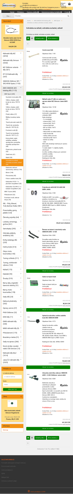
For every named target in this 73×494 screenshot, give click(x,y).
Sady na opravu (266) (11, 342)
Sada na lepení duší (49, 277)
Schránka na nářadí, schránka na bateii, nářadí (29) (14, 163)
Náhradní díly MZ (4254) (9, 55)
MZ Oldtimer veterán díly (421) (10, 69)
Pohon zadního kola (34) (13, 179)
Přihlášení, (20, 12)
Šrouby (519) (8, 279)
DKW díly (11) (8, 318)
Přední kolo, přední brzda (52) (13, 151)
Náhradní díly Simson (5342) (11, 62)
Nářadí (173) (7, 270)
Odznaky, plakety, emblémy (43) (9, 235)
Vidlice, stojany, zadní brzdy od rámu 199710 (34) (13, 110)
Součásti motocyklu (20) (13, 98)
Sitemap (5, 430)
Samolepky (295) (9, 229)
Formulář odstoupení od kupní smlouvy (13, 463)
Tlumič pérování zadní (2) (13, 123)
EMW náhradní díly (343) (10, 323)
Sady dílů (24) (8, 297)
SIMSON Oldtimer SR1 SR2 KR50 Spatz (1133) (11, 83)
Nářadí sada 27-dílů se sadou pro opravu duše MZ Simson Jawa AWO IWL (55, 102)
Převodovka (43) (11, 176)
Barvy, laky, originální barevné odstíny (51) (10, 285)
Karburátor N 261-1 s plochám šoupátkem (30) (13, 183)
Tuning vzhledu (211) (11, 259)
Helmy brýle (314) (9, 248)
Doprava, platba (33, 12)
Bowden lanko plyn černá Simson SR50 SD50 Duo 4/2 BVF (12, 41)
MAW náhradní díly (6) (11, 329)
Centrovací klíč (47, 51)
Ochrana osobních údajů (9, 482)
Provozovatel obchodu (8, 467)
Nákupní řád (5, 478)
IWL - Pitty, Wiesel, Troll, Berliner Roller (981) (12, 205)
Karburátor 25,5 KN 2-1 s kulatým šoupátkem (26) (13, 188)
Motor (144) (9, 173)
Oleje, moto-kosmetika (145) (9, 253)
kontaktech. (47, 9)
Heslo (5, 382)
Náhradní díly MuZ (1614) (9, 355)
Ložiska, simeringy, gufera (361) (10, 223)
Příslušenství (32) (9, 195)
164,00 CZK (12, 47)
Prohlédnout (47, 73)
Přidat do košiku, (48, 94)
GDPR (3, 474)
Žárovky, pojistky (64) (11, 218)
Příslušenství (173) (10, 334)
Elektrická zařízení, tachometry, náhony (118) (14, 169)
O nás (67, 12)
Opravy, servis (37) (10, 309)
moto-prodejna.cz (7, 471)
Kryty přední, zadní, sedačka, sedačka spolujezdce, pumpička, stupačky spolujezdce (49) (13, 143)
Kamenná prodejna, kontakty (52, 12)
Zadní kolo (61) (10, 155)
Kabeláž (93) (7, 275)
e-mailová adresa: (8, 374)
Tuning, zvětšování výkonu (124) (10, 264)
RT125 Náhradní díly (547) (10, 76)
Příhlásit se (12, 390)
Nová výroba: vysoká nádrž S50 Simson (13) (11, 348)
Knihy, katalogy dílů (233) (10, 242)
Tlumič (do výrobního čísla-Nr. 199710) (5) (12, 127)
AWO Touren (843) (10, 192)
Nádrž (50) (9, 158)
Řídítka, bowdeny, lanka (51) (13, 119)
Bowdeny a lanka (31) (11, 338)
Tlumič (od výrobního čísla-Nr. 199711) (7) (12, 135)
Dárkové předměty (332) (10, 303)
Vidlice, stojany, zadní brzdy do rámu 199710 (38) (13, 103)
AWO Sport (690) (9, 95)
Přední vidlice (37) (11, 115)
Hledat (12, 12)
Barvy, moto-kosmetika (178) (9, 292)
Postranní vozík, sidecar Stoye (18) (11, 199)
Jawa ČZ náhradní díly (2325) (11, 362)
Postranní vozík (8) (11, 131)
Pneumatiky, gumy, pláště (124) (10, 212)
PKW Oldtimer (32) (10, 313)
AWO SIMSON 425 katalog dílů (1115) (10, 90)
